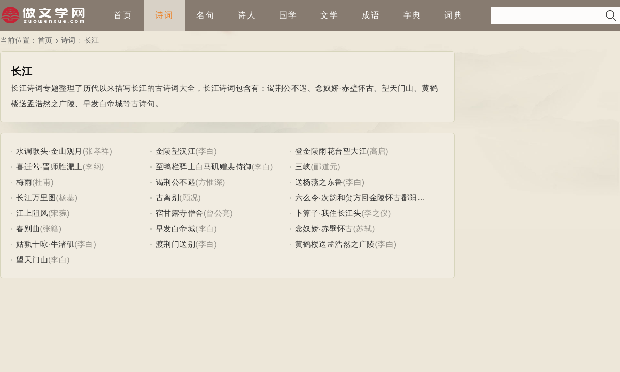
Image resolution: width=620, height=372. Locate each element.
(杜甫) (43, 182)
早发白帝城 (176, 228)
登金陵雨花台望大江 (331, 151)
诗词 (164, 15)
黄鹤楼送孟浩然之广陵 (335, 244)
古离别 (168, 197)
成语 (371, 15)
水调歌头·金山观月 (49, 151)
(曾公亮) (219, 213)
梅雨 (24, 182)
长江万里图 (36, 197)
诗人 (247, 15)
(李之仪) (376, 213)
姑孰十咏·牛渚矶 (45, 244)
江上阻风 (32, 213)
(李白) (206, 151)
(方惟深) (210, 182)
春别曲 (28, 228)
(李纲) (93, 166)
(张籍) (51, 228)
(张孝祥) (98, 151)
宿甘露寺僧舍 (180, 213)
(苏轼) (364, 228)
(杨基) (67, 197)
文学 (329, 15)
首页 (123, 15)
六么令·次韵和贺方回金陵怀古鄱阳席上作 (368, 197)
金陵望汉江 (176, 151)
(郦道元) (326, 166)
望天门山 (32, 259)
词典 (453, 15)
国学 (288, 15)
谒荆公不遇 (176, 182)
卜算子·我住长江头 (328, 213)
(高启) (378, 151)
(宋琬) (59, 213)
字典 (412, 15)
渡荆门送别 (176, 244)
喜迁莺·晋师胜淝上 (49, 166)
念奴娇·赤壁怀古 (324, 228)
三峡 (303, 166)
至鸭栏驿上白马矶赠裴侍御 (204, 166)
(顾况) (190, 197)
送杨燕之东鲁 (319, 182)
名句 (205, 15)
